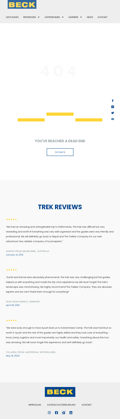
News (90, 17)
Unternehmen (54, 17)
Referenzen (31, 17)
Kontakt (103, 17)
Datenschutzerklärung (61, 404)
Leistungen (12, 17)
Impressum (35, 404)
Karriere (75, 17)
